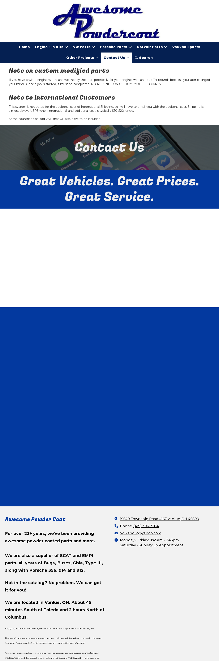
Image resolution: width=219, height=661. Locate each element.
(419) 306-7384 (146, 466)
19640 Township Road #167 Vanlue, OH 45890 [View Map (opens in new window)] (159, 459)
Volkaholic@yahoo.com (140, 473)
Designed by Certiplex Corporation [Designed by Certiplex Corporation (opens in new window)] (142, 642)
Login (110, 649)
